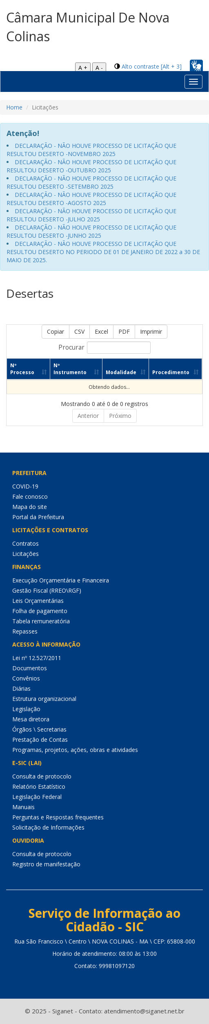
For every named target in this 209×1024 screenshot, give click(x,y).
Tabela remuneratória (41, 621)
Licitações (25, 554)
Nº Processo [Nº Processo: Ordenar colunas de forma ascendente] (22, 369)
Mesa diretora (30, 719)
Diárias (21, 688)
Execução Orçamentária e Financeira (60, 580)
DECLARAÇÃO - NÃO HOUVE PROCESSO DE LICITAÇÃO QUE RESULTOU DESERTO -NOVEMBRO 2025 (91, 150)
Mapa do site (29, 507)
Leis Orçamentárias (38, 601)
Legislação (26, 709)
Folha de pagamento (39, 611)
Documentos (29, 668)
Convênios (26, 678)
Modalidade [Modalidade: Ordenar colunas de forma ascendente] (121, 372)
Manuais (23, 807)
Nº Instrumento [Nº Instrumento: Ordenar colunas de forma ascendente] (70, 369)
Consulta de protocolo (41, 776)
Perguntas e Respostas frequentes (58, 817)
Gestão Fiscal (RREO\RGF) (46, 590)
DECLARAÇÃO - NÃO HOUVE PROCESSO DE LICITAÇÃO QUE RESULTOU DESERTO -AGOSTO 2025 (91, 199)
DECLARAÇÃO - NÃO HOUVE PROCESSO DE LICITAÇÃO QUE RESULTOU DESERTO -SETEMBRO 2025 (91, 182)
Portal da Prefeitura (38, 517)
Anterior (88, 415)
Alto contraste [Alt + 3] (152, 66)
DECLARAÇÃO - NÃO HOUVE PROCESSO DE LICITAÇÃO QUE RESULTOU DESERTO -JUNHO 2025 (91, 231)
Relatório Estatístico (38, 786)
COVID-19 (25, 486)
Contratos (25, 543)
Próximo (120, 415)
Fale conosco (30, 496)
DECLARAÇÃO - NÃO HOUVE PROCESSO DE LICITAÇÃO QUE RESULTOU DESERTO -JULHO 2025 (91, 215)
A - (99, 67)
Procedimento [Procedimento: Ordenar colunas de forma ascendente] (170, 372)
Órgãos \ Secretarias (39, 729)
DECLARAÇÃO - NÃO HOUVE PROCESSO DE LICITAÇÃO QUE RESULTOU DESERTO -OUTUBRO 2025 (91, 166)
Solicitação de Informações (48, 827)
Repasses (25, 631)
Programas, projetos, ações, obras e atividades (75, 750)
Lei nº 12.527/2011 (36, 658)
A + (82, 67)
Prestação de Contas (40, 739)
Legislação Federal (37, 797)
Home (14, 107)
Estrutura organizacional (44, 699)
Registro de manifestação (46, 864)
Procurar (104, 347)
